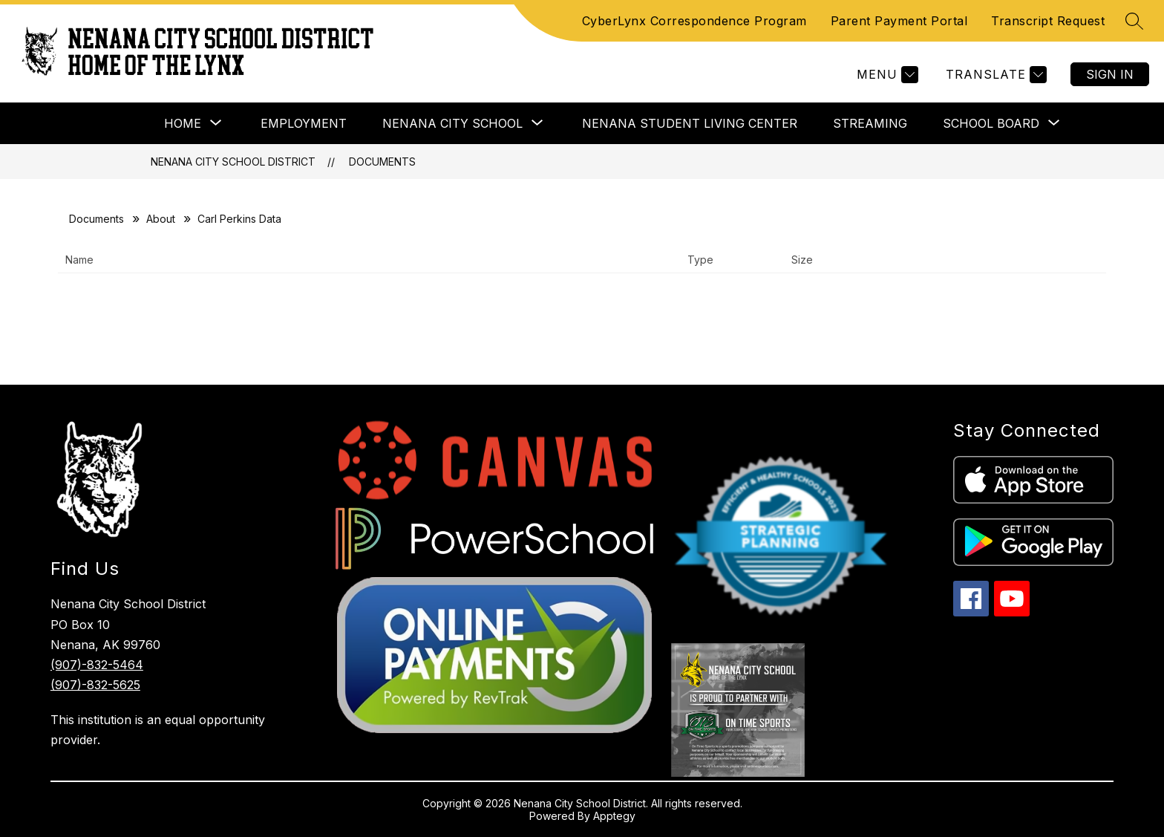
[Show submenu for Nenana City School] (452, 123)
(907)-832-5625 (95, 684)
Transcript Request (1048, 20)
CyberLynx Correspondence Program (694, 20)
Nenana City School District (233, 161)
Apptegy (614, 816)
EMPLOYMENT (304, 123)
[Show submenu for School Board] (991, 123)
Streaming (870, 123)
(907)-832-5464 (96, 664)
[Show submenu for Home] (182, 123)
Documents (382, 161)
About (160, 218)
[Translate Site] (994, 74)
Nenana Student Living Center (689, 123)
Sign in (1110, 74)
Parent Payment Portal (899, 20)
